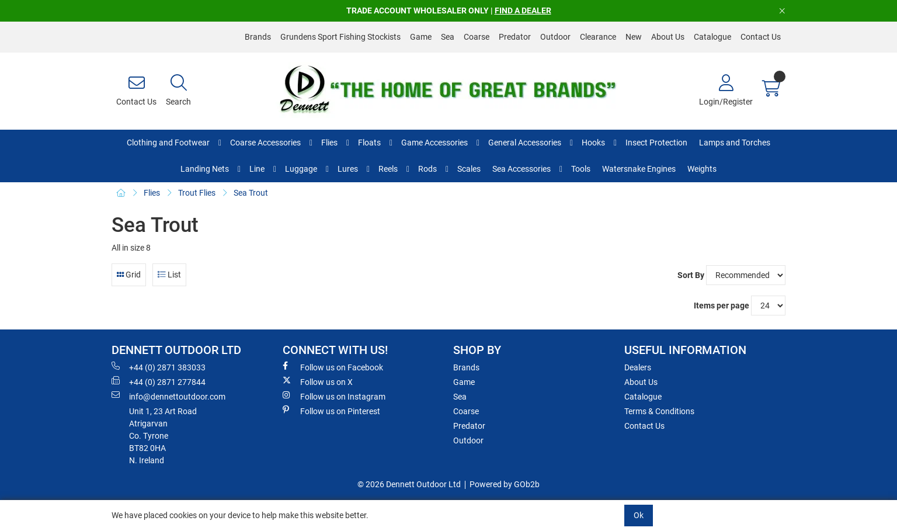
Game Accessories (434, 142)
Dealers (637, 367)
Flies (329, 142)
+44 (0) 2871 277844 (159, 381)
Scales (469, 168)
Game (421, 36)
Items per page (721, 305)
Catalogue (712, 36)
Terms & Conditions (659, 411)
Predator (515, 36)
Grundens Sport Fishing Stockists (340, 36)
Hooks (593, 142)
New (633, 36)
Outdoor (555, 36)
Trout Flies (196, 192)
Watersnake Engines (639, 168)
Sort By (690, 275)
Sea (447, 36)
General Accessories (524, 142)
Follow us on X (318, 381)
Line (257, 168)
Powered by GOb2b (505, 484)
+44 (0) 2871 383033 (159, 367)
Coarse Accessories (265, 142)
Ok (639, 515)
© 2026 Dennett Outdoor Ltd (409, 484)
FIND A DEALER (523, 10)
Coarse (476, 36)
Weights (702, 168)
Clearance (598, 36)
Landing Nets (204, 168)
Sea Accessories (521, 168)
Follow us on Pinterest (331, 410)
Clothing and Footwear (168, 142)
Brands (258, 36)
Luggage (301, 168)
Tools (580, 168)
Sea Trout (251, 192)
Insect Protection (656, 142)
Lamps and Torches (734, 142)
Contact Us (760, 36)
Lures (348, 168)
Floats (369, 142)
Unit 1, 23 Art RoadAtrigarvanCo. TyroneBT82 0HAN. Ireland (163, 436)
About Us (667, 36)
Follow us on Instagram (334, 396)
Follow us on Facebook (333, 367)
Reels (388, 168)
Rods (427, 168)
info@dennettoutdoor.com (168, 396)
